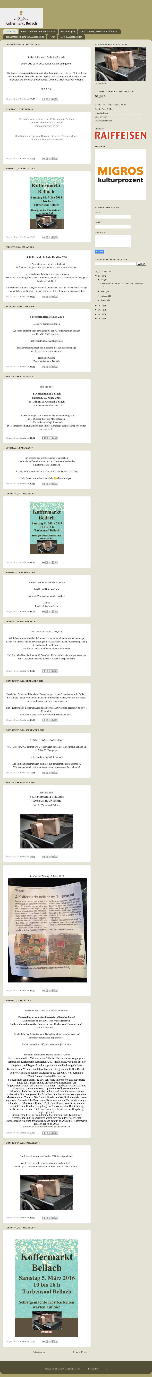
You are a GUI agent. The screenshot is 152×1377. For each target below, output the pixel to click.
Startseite (11, 31)
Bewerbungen (68, 31)
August (104, 279)
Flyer (52, 36)
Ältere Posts (79, 1352)
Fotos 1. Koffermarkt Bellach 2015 (38, 31)
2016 (100, 310)
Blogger (102, 1369)
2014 (100, 318)
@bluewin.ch (56, 422)
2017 (100, 305)
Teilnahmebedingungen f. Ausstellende (25, 36)
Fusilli (38, 606)
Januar (104, 300)
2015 (100, 314)
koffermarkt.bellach (40, 422)
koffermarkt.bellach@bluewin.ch (47, 757)
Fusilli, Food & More (104, 109)
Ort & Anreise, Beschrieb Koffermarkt (99, 31)
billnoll (84, 1369)
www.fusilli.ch (101, 113)
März (103, 291)
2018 (100, 276)
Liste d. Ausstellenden (71, 36)
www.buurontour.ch (46, 1027)
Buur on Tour (51, 606)
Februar (104, 296)
